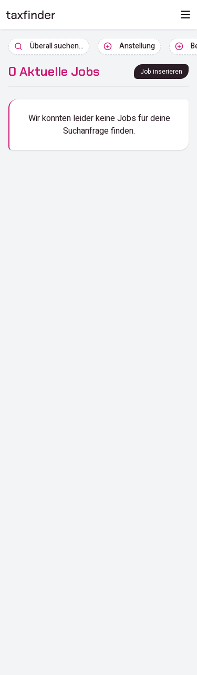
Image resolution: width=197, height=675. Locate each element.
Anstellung (129, 46)
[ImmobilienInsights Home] (30, 14)
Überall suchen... (49, 46)
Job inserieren (161, 71)
